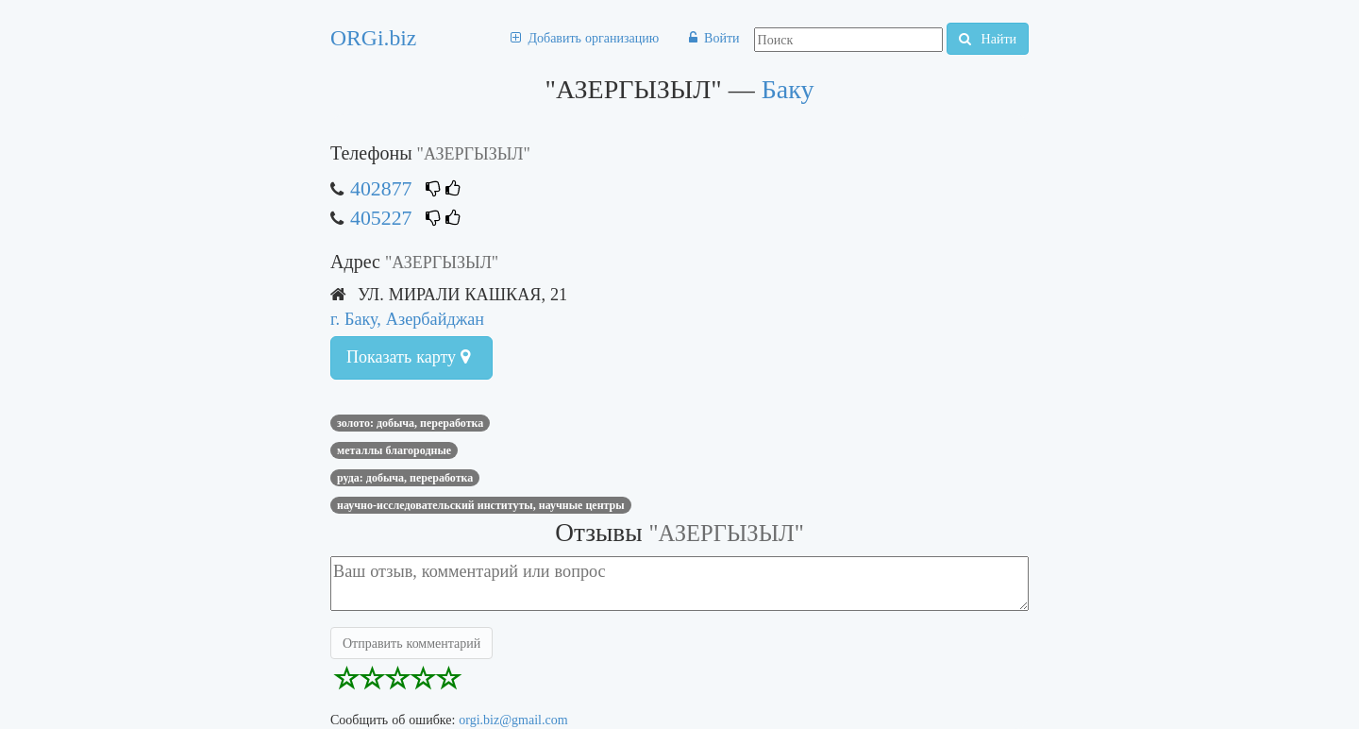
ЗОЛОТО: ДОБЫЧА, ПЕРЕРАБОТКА (410, 423)
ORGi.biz (373, 37)
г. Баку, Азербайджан (407, 319)
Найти (987, 38)
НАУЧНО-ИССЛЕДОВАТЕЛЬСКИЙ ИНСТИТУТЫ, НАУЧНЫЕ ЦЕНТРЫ (481, 505)
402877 (380, 188)
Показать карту (408, 356)
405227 (380, 218)
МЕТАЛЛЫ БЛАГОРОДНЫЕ (394, 450)
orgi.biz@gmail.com (513, 719)
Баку (788, 89)
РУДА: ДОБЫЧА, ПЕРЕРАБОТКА (405, 477)
